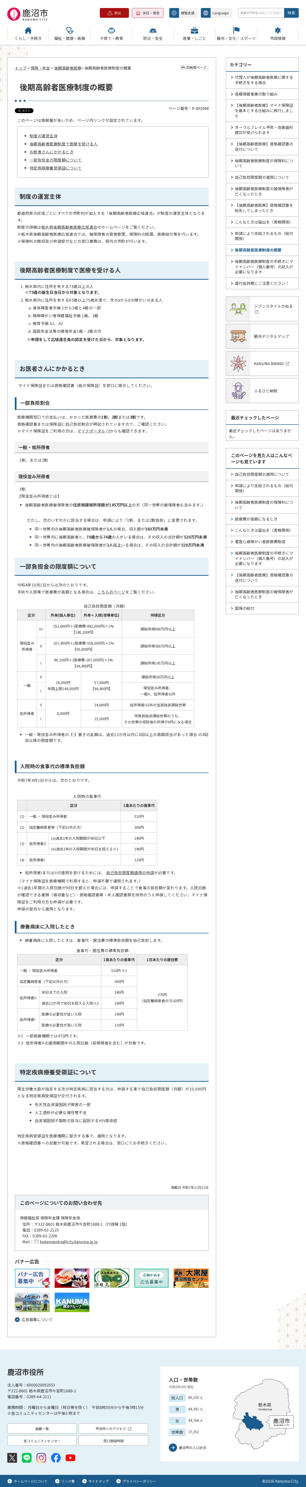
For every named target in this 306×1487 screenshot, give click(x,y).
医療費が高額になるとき (256, 519)
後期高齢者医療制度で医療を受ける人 (64, 144)
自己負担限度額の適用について (262, 177)
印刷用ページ (196, 67)
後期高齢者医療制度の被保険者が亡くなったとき (264, 191)
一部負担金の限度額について (56, 160)
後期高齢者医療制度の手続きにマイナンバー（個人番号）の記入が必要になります (264, 266)
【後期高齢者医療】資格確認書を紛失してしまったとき (264, 207)
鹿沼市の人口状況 (192, 1447)
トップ (20, 68)
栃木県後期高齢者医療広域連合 (69, 227)
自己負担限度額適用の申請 (130, 872)
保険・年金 (40, 68)
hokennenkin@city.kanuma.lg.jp (69, 1241)
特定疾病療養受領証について (56, 168)
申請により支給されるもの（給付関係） (264, 236)
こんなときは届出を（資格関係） (264, 222)
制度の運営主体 (44, 136)
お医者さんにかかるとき (52, 152)
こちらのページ (111, 592)
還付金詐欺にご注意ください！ (262, 283)
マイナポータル (93, 431)
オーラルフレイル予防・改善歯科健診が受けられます (264, 129)
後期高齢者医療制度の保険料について (264, 163)
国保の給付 (244, 608)
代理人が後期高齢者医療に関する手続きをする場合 (264, 79)
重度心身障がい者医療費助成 (260, 541)
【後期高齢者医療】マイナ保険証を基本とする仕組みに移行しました (264, 110)
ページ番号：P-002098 (189, 108)
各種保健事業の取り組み (256, 94)
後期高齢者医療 (67, 68)
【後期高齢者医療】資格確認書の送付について (264, 146)
